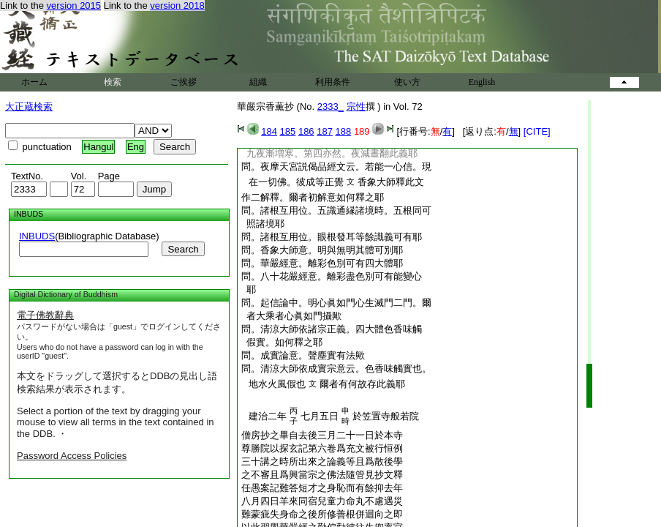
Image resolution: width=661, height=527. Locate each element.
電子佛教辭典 (45, 315)
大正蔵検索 (29, 106)
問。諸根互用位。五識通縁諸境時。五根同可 (336, 210)
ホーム (34, 82)
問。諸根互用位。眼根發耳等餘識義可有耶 (331, 236)
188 (344, 131)
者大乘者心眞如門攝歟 (291, 315)
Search (182, 249)
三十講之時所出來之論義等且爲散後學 (322, 461)
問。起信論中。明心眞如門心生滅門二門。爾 (336, 302)
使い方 (407, 82)
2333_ (330, 106)
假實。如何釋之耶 (281, 342)
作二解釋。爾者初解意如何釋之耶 (312, 197)
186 (306, 131)
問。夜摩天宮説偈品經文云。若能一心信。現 (336, 166)
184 (269, 131)
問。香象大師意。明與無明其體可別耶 (322, 249)
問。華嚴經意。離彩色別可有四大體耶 (322, 263)
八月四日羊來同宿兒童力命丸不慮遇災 (322, 501)
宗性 (356, 106)
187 (325, 131)
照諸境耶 (262, 223)
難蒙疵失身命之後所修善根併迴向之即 (322, 514)
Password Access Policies (71, 455)
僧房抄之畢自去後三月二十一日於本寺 (322, 435)
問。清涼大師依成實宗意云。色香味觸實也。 (336, 368)
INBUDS (37, 236)
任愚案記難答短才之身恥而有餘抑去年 (322, 487)
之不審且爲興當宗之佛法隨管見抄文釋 (322, 474)
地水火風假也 (274, 383)
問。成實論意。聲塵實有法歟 (303, 355)
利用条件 (332, 82)
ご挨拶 (183, 82)
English (482, 82)
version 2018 (177, 5)
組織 (258, 82)
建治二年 (265, 416)
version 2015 (74, 5)
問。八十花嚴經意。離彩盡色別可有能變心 (331, 276)
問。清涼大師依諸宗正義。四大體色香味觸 (331, 329)
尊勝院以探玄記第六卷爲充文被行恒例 (322, 448)
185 (288, 131)
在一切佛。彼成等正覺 (293, 181)
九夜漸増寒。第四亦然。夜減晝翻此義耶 (329, 153)
